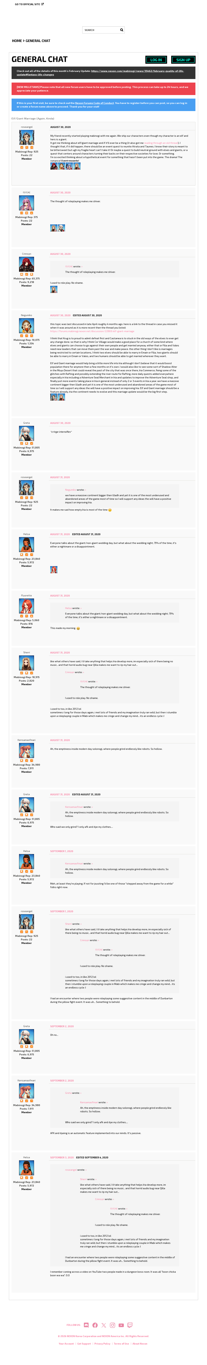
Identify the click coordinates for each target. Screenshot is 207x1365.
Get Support (84, 1343)
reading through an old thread (161, 142)
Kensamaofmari (26, 739)
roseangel (27, 126)
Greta (26, 422)
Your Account (66, 1343)
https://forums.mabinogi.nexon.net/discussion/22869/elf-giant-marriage (92, 331)
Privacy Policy (102, 1343)
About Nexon (140, 1343)
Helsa (26, 534)
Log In (156, 59)
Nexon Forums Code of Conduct (94, 102)
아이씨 (26, 192)
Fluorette (26, 595)
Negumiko (26, 315)
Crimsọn (26, 253)
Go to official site (27, 4)
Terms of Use (121, 1343)
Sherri (26, 652)
